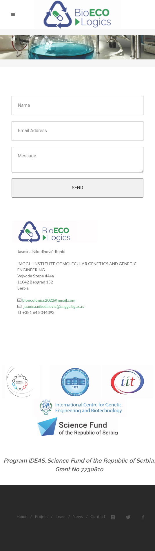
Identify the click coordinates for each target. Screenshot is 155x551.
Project (41, 516)
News (78, 516)
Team (60, 516)
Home (22, 516)
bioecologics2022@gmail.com (48, 300)
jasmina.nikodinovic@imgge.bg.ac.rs (52, 306)
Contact (97, 516)
